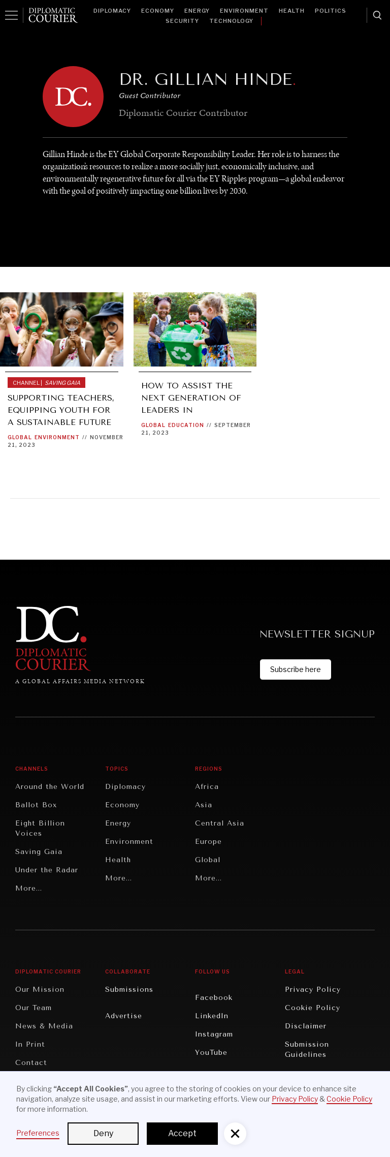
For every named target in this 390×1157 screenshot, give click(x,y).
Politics (330, 10)
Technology (231, 20)
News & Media (44, 1026)
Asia (203, 805)
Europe (208, 841)
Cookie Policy (312, 1007)
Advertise (123, 1016)
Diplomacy (112, 10)
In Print (30, 1044)
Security (182, 20)
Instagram (214, 1034)
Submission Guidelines (307, 1049)
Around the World (49, 786)
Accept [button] (182, 1133)
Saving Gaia (38, 851)
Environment (244, 10)
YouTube (211, 1052)
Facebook (214, 997)
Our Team (33, 1007)
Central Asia (219, 823)
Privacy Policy (313, 989)
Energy (197, 10)
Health (292, 10)
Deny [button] (103, 1133)
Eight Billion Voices (40, 828)
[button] (235, 1133)
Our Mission (39, 989)
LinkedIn (212, 1016)
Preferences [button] (37, 1133)
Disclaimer (306, 1026)
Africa (207, 786)
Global (20, 437)
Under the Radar (46, 870)
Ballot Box (36, 805)
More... (28, 888)
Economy (157, 10)
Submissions (129, 989)
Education (186, 425)
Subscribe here (295, 669)
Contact (31, 1062)
